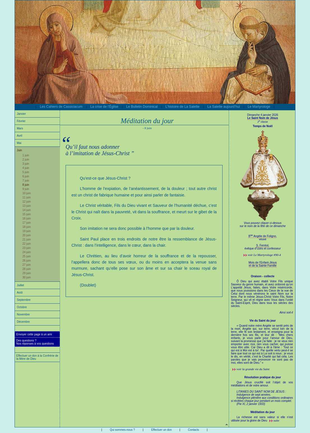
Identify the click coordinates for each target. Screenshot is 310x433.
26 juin (26, 260)
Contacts (193, 429)
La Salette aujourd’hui (223, 107)
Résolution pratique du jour (262, 377)
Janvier (21, 113)
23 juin (26, 247)
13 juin (26, 205)
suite (276, 420)
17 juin (26, 222)
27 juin (26, 264)
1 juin (25, 155)
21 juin (26, 239)
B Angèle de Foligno (262, 236)
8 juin (25, 184)
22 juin (26, 243)
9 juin (25, 189)
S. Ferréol (262, 245)
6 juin (25, 176)
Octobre (22, 307)
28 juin (26, 269)
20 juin (26, 235)
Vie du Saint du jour (262, 320)
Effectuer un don (161, 429)
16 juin (26, 218)
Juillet (20, 285)
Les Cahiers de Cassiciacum (61, 107)
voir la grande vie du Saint (253, 369)
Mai (19, 143)
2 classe (262, 121)
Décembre (23, 321)
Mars (20, 128)
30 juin (26, 277)
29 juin (26, 273)
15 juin (26, 214)
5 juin (25, 172)
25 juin (26, 256)
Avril (19, 135)
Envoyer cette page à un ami (34, 334)
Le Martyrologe (259, 107)
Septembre (24, 299)
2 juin (25, 159)
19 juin (26, 231)
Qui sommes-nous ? (122, 429)
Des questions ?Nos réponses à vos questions (35, 342)
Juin (19, 150)
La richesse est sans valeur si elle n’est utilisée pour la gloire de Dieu (262, 419)
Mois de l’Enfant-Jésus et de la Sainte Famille (263, 264)
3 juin (25, 163)
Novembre (23, 314)
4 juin (25, 167)
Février (21, 121)
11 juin (26, 197)
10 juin (26, 193)
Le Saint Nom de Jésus (262, 118)
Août (20, 292)
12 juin (26, 201)
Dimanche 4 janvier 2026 (262, 114)
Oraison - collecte (262, 276)
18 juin (26, 226)
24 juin (26, 252)
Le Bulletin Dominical (142, 107)
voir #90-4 (264, 254)
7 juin (25, 180)
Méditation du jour (263, 412)
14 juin (26, 210)
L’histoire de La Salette (182, 107)
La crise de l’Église (104, 107)
